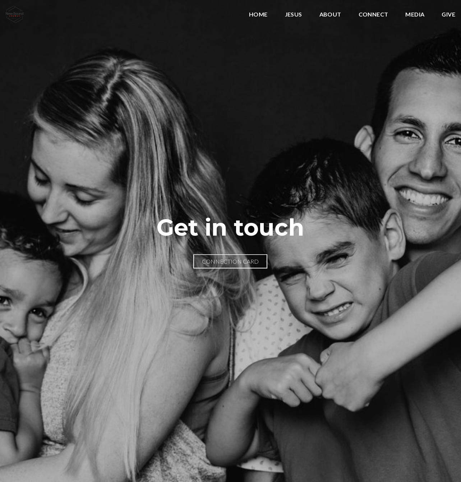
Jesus (293, 14)
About (330, 14)
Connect (373, 14)
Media (414, 14)
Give (448, 14)
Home (258, 14)
